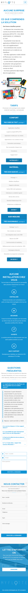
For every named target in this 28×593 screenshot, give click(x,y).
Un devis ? (14, 259)
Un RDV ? (14, 210)
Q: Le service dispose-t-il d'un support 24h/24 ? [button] (13, 426)
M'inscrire (14, 569)
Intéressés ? (14, 160)
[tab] (14, 385)
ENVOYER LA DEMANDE (14, 472)
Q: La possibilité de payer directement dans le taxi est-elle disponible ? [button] (13, 432)
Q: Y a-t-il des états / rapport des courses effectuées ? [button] (12, 443)
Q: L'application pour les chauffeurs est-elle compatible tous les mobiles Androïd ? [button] (14, 385)
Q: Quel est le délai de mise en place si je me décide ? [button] (13, 438)
